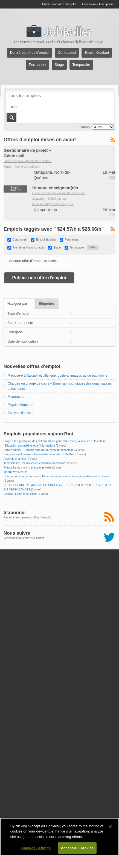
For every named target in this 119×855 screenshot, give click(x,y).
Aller (11, 117)
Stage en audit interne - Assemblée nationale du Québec (39, 454)
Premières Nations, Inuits (28, 247)
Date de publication (22, 341)
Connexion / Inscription (97, 4)
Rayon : (86, 127)
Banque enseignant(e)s (55, 187)
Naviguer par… (19, 304)
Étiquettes (47, 304)
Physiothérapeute (20, 405)
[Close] (110, 831)
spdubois (34, 166)
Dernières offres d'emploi (30, 53)
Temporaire (81, 65)
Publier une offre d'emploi (59, 4)
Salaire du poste (20, 323)
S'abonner (15, 512)
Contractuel (67, 53)
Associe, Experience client (20, 493)
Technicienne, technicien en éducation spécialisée (35, 463)
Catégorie (15, 332)
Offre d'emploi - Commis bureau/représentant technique (39, 450)
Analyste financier (21, 413)
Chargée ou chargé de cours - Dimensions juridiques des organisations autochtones (56, 476)
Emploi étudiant (97, 53)
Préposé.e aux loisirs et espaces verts (27, 467)
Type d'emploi (18, 313)
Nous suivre (17, 533)
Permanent (37, 65)
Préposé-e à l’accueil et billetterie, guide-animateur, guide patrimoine (57, 375)
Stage (59, 65)
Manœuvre (16, 397)
